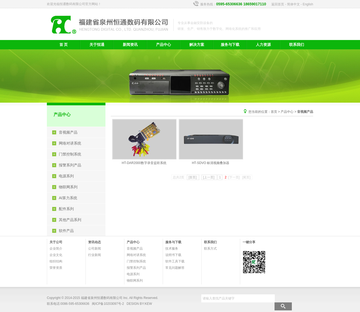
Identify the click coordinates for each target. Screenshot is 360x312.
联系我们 (296, 44)
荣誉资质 (56, 268)
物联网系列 (68, 187)
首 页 (63, 44)
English (308, 4)
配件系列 (66, 209)
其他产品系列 (70, 220)
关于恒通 (96, 44)
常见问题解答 (175, 268)
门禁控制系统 (70, 154)
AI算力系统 (68, 198)
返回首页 (277, 4)
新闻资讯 (130, 44)
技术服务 (171, 248)
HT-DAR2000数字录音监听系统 (144, 142)
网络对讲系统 (70, 143)
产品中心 (163, 44)
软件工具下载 (175, 261)
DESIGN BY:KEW (139, 304)
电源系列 (66, 176)
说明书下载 (173, 255)
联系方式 (210, 248)
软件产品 (66, 231)
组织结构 (56, 261)
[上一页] (209, 177)
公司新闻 (94, 248)
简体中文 (293, 4)
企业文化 (56, 255)
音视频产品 (68, 132)
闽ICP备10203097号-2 (108, 304)
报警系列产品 (70, 165)
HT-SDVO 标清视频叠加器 (211, 142)
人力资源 (263, 44)
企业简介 (56, 248)
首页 (274, 112)
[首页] (193, 177)
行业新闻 (94, 255)
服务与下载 (230, 44)
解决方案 (196, 44)
